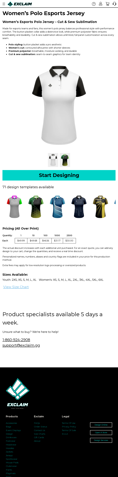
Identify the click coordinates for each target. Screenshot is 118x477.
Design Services (101, 440)
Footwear (10, 441)
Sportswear (11, 459)
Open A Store (101, 432)
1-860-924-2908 (16, 339)
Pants (9, 469)
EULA (65, 433)
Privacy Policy (69, 426)
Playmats (11, 473)
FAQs (37, 423)
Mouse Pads (12, 462)
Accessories (11, 423)
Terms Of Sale (69, 430)
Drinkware (11, 437)
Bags (8, 426)
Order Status (40, 426)
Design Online (101, 425)
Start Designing (59, 175)
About (37, 441)
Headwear (11, 444)
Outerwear (11, 466)
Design (9, 433)
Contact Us (39, 430)
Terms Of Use (68, 423)
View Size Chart (16, 287)
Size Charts (39, 433)
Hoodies (10, 448)
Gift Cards (39, 437)
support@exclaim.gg (21, 345)
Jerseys (9, 455)
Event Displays (13, 430)
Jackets (9, 451)
